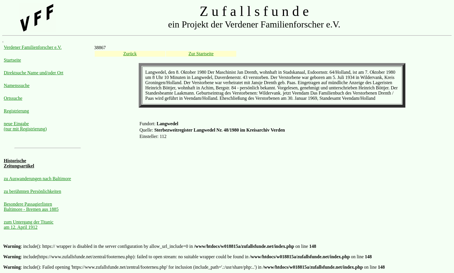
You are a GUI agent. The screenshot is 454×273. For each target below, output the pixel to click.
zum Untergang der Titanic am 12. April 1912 (29, 224)
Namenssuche (17, 85)
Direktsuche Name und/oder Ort (33, 72)
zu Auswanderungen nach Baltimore (37, 178)
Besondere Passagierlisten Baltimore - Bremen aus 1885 (31, 207)
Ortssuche (13, 98)
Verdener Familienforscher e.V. (33, 47)
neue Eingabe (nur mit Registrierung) (25, 126)
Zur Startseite (201, 53)
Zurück (130, 53)
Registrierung (16, 110)
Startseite (12, 60)
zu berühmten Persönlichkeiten (32, 191)
